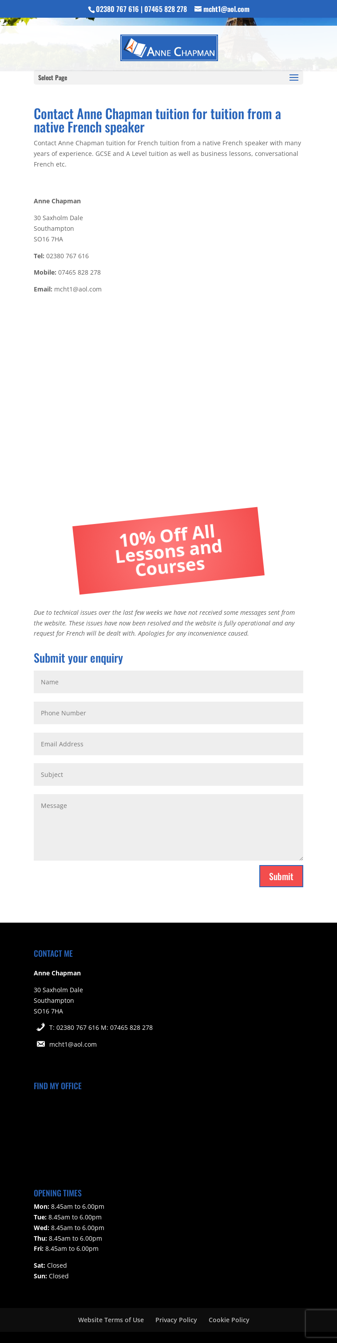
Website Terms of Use (111, 1320)
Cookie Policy (229, 1320)
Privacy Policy (176, 1320)
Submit (281, 876)
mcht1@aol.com (73, 1044)
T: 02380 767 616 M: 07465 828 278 (101, 1027)
